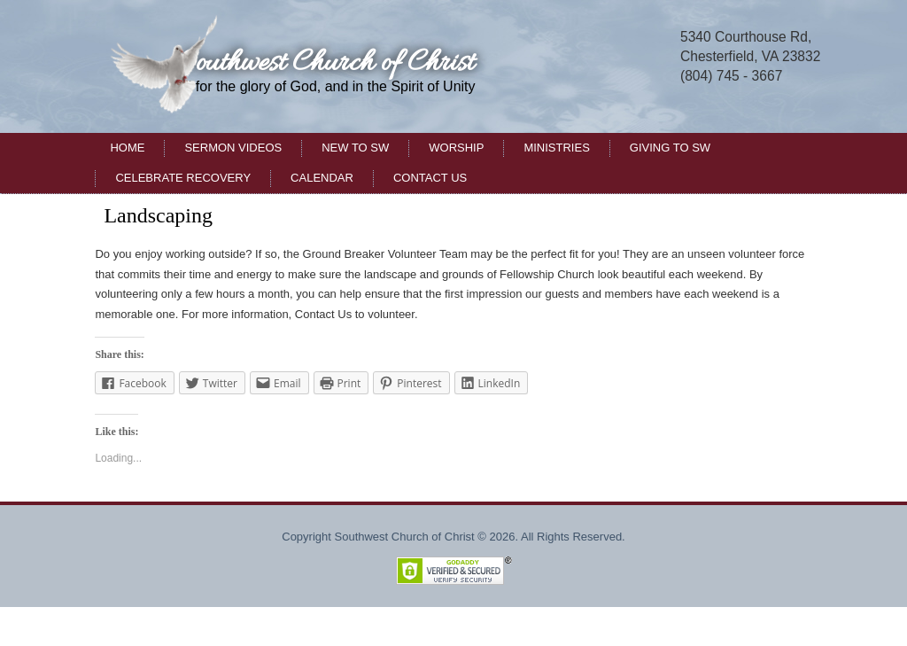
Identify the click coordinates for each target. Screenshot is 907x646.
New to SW (355, 147)
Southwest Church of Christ (325, 63)
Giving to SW (670, 147)
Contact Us (430, 177)
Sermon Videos (233, 147)
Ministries (556, 147)
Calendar (322, 177)
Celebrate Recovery (183, 177)
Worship (456, 147)
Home (127, 147)
